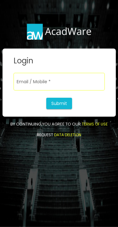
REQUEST (45, 134)
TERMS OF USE (95, 124)
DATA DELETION (67, 134)
